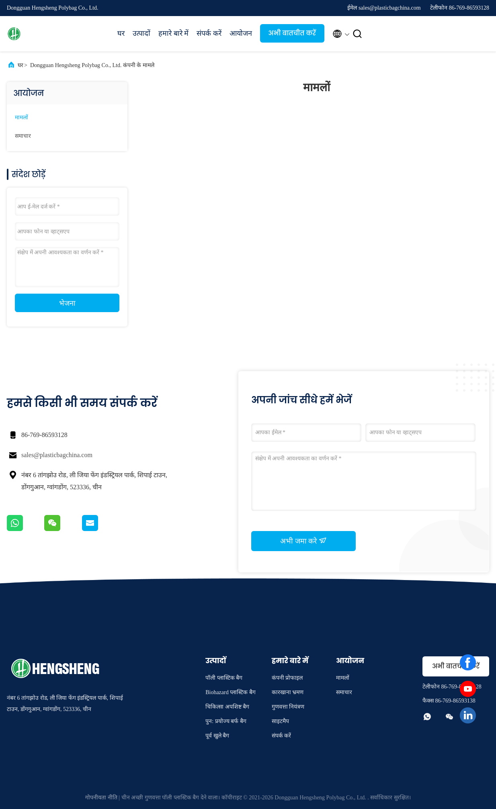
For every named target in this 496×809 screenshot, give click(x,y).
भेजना (67, 303)
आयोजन (241, 33)
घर (121, 33)
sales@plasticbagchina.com (56, 454)
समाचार (23, 136)
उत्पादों (141, 33)
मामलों (21, 117)
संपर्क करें (209, 33)
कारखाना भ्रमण (288, 692)
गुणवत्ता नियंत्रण (288, 707)
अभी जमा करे (303, 540)
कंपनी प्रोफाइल (287, 678)
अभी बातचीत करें (292, 33)
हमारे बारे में (173, 33)
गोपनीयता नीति (101, 798)
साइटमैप (280, 721)
